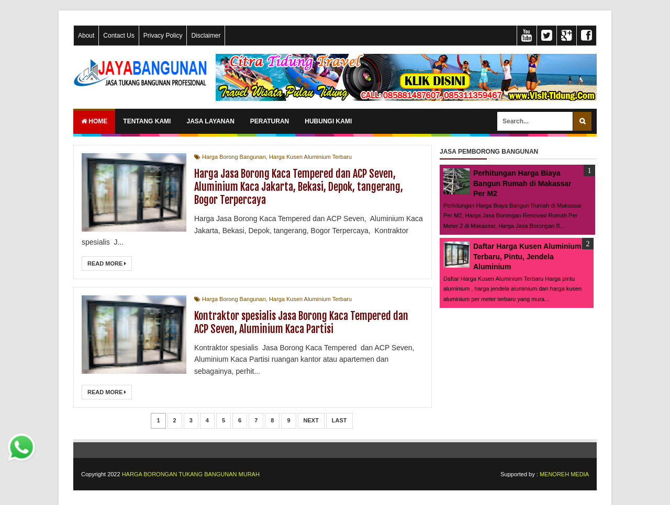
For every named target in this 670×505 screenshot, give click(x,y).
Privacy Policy (163, 35)
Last (339, 420)
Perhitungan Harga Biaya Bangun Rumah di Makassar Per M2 (522, 183)
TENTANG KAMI (147, 121)
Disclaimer (205, 35)
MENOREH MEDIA (564, 474)
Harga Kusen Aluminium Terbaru (310, 157)
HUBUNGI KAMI (328, 121)
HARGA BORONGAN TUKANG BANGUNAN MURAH (191, 474)
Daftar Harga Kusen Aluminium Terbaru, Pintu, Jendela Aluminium (527, 256)
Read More (106, 263)
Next (311, 420)
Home (94, 121)
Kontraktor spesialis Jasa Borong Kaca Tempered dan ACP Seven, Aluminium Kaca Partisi (301, 322)
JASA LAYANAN (210, 121)
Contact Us (118, 35)
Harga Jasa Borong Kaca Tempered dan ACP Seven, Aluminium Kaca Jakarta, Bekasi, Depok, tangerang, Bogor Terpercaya (298, 186)
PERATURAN (269, 121)
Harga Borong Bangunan (234, 157)
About (86, 35)
